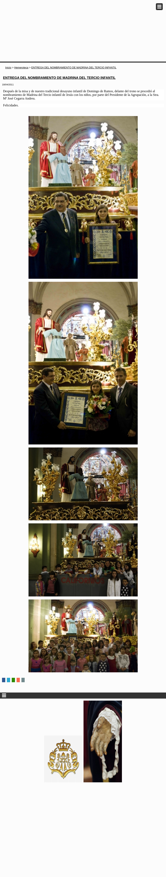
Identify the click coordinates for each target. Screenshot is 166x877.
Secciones (83, 696)
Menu (159, 6)
